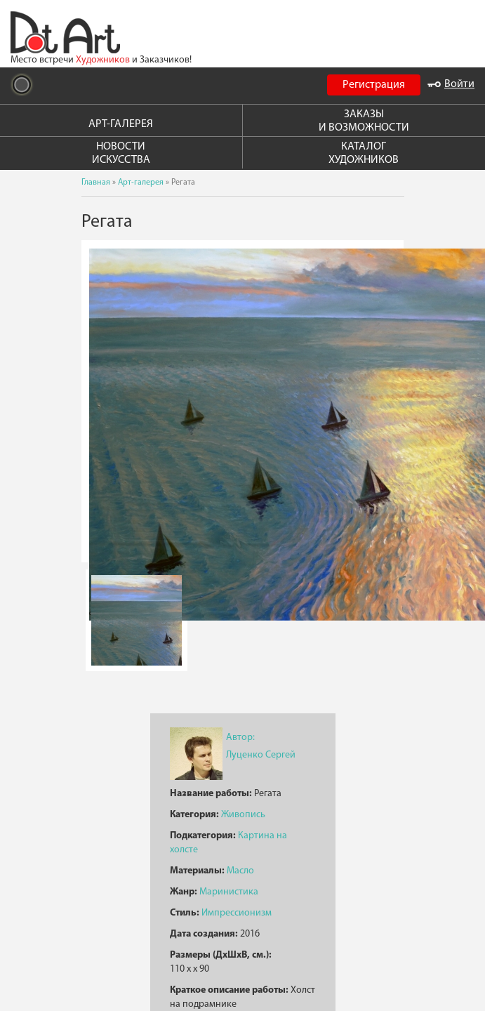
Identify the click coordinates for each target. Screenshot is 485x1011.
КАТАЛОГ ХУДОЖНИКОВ (363, 153)
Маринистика (228, 892)
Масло (240, 871)
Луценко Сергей (260, 755)
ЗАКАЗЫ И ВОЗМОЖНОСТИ (364, 121)
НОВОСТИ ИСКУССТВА (121, 153)
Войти (450, 84)
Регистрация (374, 85)
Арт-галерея (141, 182)
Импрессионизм (236, 913)
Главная (95, 182)
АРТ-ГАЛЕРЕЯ (120, 124)
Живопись (243, 815)
